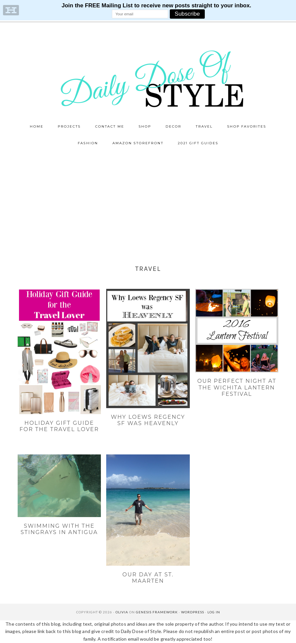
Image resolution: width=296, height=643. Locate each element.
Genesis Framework (157, 612)
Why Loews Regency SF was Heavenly (148, 420)
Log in (213, 612)
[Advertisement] (148, 201)
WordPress (192, 612)
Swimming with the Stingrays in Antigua (59, 529)
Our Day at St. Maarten (147, 577)
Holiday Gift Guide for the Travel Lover (59, 426)
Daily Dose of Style (148, 78)
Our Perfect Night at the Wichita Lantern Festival (236, 387)
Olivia (122, 612)
